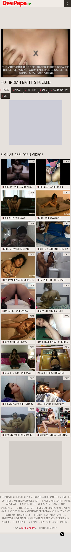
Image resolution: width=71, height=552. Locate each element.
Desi (5, 95)
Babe (43, 89)
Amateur (30, 89)
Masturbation (59, 89)
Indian (17, 89)
